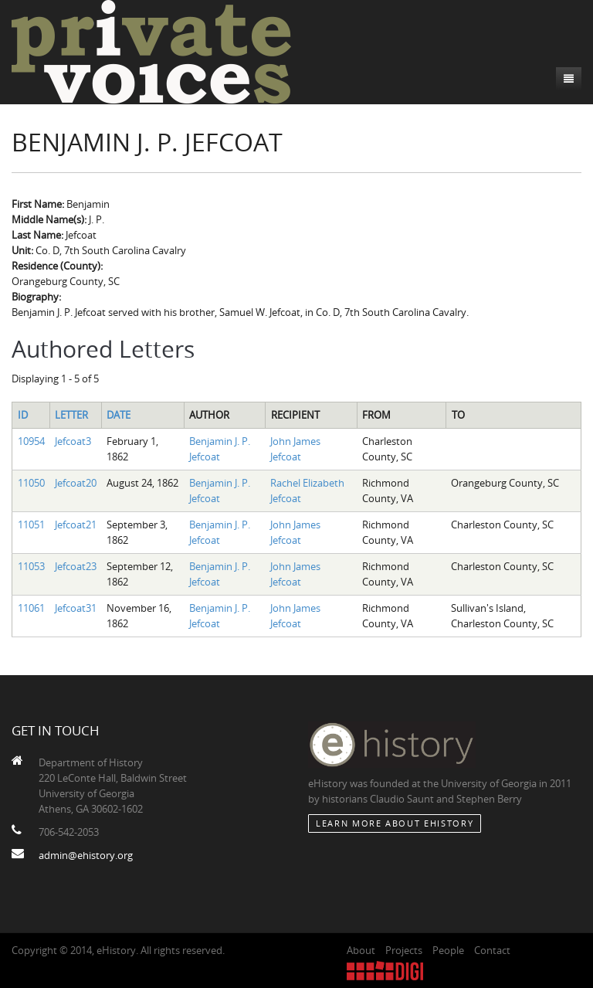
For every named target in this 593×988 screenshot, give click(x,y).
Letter (71, 415)
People (448, 950)
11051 (31, 524)
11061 (31, 608)
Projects (403, 950)
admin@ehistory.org (86, 855)
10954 (31, 441)
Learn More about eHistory (394, 823)
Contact (492, 950)
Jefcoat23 (76, 566)
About (361, 950)
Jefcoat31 (76, 608)
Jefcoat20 (76, 483)
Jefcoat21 (76, 524)
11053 (31, 566)
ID (23, 415)
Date (118, 415)
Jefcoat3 (73, 441)
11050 (31, 483)
